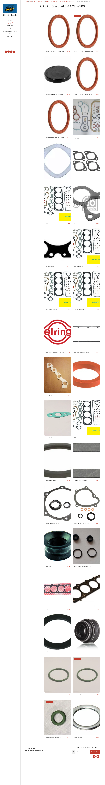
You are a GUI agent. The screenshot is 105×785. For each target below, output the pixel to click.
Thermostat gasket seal (53, 495)
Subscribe (94, 774)
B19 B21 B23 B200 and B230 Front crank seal (56, 57)
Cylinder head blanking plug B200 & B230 (56, 101)
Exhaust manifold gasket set (83, 190)
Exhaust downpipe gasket (82, 235)
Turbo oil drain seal (80, 409)
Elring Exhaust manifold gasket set (55, 191)
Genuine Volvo (78, 20)
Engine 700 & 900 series (52, 1)
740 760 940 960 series (39, 1)
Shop (30, 1)
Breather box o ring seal (53, 715)
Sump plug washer (80, 758)
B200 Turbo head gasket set (82, 321)
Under (30, 27)
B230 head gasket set (80, 278)
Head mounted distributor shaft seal (55, 759)
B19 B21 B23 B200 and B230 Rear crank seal (84, 57)
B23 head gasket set (80, 452)
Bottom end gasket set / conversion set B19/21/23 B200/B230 (85, 146)
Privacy (27, 774)
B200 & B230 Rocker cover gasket (84, 364)
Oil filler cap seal (51, 672)
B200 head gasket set (52, 235)
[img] (57, 36)
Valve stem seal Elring (81, 672)
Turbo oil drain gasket (52, 452)
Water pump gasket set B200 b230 (84, 538)
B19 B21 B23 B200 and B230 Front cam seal (84, 101)
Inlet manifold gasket (52, 278)
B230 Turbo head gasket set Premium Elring (54, 365)
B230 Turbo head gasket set (54, 321)
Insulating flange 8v (52, 409)
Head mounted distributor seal (83, 715)
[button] (10, 44)
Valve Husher (50, 582)
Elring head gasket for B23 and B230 (55, 628)
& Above (30, 32)
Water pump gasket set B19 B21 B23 (55, 538)
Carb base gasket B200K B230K (83, 495)
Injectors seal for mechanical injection (83, 583)
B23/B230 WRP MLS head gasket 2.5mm (84, 628)
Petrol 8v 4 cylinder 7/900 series (67, 1)
